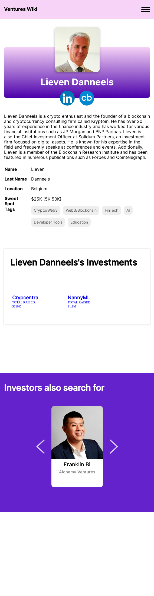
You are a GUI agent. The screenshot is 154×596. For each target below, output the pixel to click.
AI (128, 210)
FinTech (111, 210)
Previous (40, 447)
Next (114, 447)
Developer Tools (48, 222)
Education (79, 222)
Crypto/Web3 (46, 210)
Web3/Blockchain (81, 210)
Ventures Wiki (20, 9)
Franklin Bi (77, 465)
